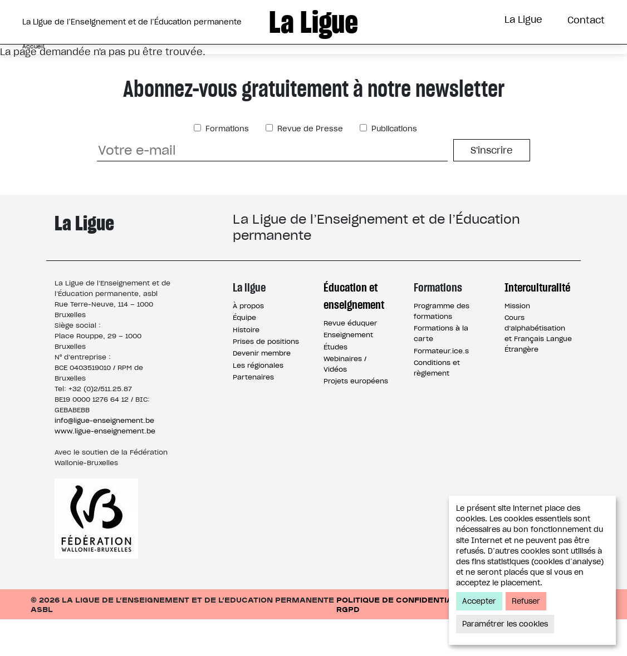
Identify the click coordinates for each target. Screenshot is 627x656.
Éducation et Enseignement (211, 62)
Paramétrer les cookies (505, 624)
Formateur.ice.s (441, 387)
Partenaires (253, 414)
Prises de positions (266, 378)
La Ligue (523, 19)
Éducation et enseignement (354, 333)
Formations (343, 62)
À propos (248, 342)
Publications (393, 165)
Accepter (479, 601)
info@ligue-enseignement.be (104, 457)
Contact (586, 20)
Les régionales (258, 402)
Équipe (244, 354)
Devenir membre (262, 390)
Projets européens (356, 417)
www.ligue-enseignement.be (105, 467)
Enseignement (348, 371)
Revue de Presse (309, 165)
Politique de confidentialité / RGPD (406, 641)
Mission (517, 342)
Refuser (526, 601)
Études (335, 383)
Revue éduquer (350, 360)
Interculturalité (445, 62)
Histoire (246, 366)
